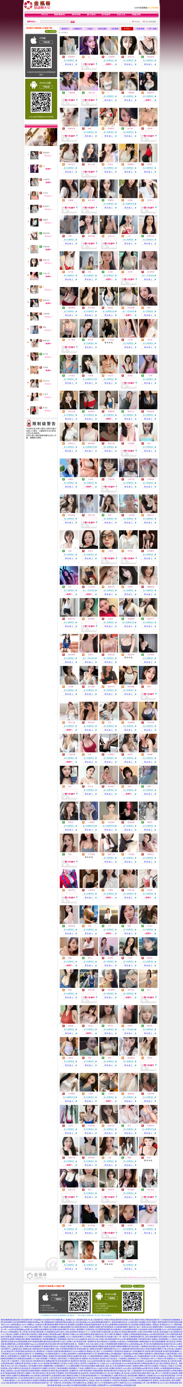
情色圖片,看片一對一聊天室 (117, 1337)
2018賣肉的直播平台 (52, 1354)
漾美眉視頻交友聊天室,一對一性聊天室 (46, 1383)
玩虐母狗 (91, 890)
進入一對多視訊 (148, 275)
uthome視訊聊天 (138, 1361)
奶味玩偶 (71, 411)
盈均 (89, 958)
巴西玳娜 (150, 1094)
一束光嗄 (131, 515)
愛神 (149, 687)
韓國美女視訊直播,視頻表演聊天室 (56, 1329)
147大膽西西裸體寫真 (95, 1356)
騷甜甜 (149, 958)
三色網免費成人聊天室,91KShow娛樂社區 (71, 1339)
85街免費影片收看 (35, 1366)
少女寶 (130, 340)
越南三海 (111, 854)
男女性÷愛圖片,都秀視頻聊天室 (158, 1322)
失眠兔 (130, 587)
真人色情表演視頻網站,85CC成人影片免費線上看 (104, 1373)
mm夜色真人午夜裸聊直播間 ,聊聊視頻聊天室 (134, 1342)
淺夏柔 (45, 220)
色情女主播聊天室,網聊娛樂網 (17, 1376)
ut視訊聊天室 (116, 1361)
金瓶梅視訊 (132, 1359)
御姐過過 (46, 233)
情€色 (173, 1363)
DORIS (149, 926)
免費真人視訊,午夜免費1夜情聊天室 (62, 1349)
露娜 (129, 1158)
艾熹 (109, 722)
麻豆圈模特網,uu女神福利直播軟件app (19, 1344)
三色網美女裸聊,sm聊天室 (141, 1366)
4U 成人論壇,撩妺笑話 (23, 1380)
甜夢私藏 (91, 236)
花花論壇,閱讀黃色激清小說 (94, 1325)
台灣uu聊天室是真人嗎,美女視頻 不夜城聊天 (47, 1373)
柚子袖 (45, 354)
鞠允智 (149, 1026)
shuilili (70, 1126)
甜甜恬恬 (71, 926)
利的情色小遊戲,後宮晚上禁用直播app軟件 (46, 1334)
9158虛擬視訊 (91, 1363)
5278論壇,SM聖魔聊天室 (50, 1327)
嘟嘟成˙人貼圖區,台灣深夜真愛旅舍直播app (132, 1334)
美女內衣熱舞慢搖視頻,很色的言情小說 (161, 1344)
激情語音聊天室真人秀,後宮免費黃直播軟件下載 (148, 1349)
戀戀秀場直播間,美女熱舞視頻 (109, 1329)
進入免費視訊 (69, 60)
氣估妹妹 (131, 1058)
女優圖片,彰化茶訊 (48, 1368)
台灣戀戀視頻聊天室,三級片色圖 (141, 1337)
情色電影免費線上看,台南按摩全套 (162, 1378)
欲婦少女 (111, 236)
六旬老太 (71, 376)
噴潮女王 (150, 854)
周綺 (70, 854)
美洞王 (45, 408)
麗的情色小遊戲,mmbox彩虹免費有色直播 (78, 1334)
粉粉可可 (150, 619)
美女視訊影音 (94, 1359)
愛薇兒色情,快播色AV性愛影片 (165, 1337)
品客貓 (130, 200)
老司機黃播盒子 (117, 1354)
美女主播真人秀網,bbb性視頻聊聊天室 (29, 1346)
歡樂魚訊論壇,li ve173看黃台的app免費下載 (25, 1327)
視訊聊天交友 (105, 1359)
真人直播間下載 (23, 1356)
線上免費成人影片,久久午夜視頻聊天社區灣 (101, 1383)
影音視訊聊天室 (64, 1361)
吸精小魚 (71, 619)
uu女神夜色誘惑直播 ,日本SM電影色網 (163, 1334)
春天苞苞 (91, 308)
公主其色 (91, 587)
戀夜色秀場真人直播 (162, 1354)
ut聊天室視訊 (62, 1359)
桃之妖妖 (150, 1190)
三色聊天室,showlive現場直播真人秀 (131, 1383)
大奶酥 (70, 687)
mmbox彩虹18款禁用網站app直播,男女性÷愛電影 (141, 1368)
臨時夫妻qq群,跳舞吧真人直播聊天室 (64, 1371)
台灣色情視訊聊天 (7, 1363)
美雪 (89, 926)
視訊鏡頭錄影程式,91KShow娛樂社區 (72, 1351)
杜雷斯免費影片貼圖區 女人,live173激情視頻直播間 (129, 1378)
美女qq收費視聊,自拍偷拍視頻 (116, 1325)
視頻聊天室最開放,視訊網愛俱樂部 (45, 1380)
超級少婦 (71, 1190)
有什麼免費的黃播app (102, 1354)
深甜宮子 (111, 1190)
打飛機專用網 (47, 1366)
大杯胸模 (131, 443)
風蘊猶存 (46, 153)
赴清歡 (110, 272)
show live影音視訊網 (113, 1363)
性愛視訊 (166, 1363)
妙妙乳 (130, 754)
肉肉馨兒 (150, 551)
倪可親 (70, 272)
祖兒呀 (130, 272)
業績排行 (65, 29)
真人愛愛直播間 (36, 1356)
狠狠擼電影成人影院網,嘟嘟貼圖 (43, 1339)
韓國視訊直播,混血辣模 (107, 1346)
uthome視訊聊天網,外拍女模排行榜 (47, 1344)
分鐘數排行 (77, 29)
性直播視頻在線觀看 (24, 1359)
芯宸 (89, 754)
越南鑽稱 (71, 308)
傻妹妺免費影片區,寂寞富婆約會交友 (74, 1327)
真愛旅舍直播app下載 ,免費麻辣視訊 (41, 1322)
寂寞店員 (111, 655)
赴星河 (45, 394)
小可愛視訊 (52, 1359)
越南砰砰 (91, 411)
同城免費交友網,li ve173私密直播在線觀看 (82, 1346)
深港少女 (46, 260)
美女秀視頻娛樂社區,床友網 (75, 1373)
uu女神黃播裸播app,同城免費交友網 (122, 1385)
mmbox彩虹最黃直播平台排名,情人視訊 (16, 1383)
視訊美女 (113, 1359)
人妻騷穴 (111, 754)
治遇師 (110, 619)
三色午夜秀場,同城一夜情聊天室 (84, 1342)
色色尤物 (150, 722)
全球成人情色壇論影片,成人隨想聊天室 (167, 1332)
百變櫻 (45, 367)
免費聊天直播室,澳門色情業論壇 (101, 1327)
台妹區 (90, 29)
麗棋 (70, 990)
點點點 (110, 308)
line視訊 (70, 1363)
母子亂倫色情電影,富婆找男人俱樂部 (17, 1373)
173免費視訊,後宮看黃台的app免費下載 (154, 1346)
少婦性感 (150, 479)
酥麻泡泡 (46, 341)
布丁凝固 (71, 340)
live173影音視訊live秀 (145, 1359)
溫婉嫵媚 (131, 619)
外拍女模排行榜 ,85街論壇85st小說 (33, 1320)
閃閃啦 (130, 551)
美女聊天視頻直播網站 (171, 1351)
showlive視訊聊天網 (45, 1363)
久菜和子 (111, 1094)
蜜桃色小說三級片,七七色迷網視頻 (100, 1351)
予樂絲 (110, 890)
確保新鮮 (91, 443)
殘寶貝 (149, 822)
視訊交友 (29, 1361)
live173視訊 (101, 1363)
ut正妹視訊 (149, 1361)
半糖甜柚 (46, 247)
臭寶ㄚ (130, 786)
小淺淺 (90, 479)
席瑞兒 (149, 1058)
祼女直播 (82, 1356)
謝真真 (149, 890)
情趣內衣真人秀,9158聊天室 (105, 1334)
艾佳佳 (45, 193)
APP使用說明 (126, 1286)
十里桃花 (131, 854)
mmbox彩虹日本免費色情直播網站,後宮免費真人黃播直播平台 (85, 1385)
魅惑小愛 (111, 443)
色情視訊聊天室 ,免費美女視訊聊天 (90, 1349)
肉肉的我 (71, 515)
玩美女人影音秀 (80, 1363)
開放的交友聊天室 (24, 1354)
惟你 (89, 1190)
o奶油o (90, 1026)
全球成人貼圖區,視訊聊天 (112, 1368)
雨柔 (129, 926)
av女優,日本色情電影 (144, 1332)
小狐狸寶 (46, 314)
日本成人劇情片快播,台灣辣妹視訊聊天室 (144, 1320)
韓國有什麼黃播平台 (146, 1354)
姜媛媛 (70, 200)
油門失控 (131, 990)
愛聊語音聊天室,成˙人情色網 (54, 1346)
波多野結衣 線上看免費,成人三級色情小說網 (41, 1351)
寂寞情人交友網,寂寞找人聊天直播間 (167, 1380)
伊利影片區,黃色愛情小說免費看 (71, 1325)
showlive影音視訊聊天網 (131, 1363)
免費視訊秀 (19, 1363)
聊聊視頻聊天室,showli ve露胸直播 (117, 1349)
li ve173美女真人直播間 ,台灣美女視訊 (15, 1334)
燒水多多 (91, 1158)
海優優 (149, 754)
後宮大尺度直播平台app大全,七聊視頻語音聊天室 (90, 1378)
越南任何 (111, 587)
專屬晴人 (111, 200)
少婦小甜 (131, 479)
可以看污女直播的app (158, 1356)
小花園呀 (91, 822)
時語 (149, 443)
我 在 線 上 (69, 64)
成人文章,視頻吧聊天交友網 (120, 1366)
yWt (129, 236)
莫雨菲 (130, 1026)
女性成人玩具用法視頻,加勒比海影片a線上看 (141, 1373)
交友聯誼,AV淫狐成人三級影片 (162, 1366)
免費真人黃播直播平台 (112, 1356)
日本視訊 (63, 1363)
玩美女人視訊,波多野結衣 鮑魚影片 (72, 1332)
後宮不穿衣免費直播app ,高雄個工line (61, 1320)
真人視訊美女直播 (175, 1361)
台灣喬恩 (71, 1094)
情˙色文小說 (9, 1366)
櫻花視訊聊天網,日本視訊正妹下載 (117, 1371)
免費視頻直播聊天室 (8, 1359)
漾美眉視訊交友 (39, 1361)
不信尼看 (91, 854)
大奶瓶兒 (150, 1225)
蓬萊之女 (131, 411)
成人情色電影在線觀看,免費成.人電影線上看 (145, 1325)
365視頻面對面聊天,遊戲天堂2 (125, 1327)
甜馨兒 (70, 479)
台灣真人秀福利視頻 (174, 1356)
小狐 (109, 1158)
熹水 (70, 587)
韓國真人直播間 (48, 1356)
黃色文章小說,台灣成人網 (97, 1339)
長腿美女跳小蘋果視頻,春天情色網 (36, 1349)
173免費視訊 (122, 1359)
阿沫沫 (90, 786)
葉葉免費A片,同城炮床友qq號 (47, 1332)
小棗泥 (110, 551)
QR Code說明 (51, 31)
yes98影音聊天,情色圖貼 (137, 1322)
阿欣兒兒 (46, 381)
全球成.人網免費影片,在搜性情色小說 (83, 1329)
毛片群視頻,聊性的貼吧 (127, 1332)
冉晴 (89, 1058)
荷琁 (70, 786)
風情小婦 (71, 1261)
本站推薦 (114, 29)
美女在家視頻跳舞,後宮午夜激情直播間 (28, 1342)
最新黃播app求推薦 (130, 1354)
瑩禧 (149, 308)
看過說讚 (131, 822)
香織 (70, 958)
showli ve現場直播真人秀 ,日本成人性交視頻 (19, 1332)
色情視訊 (156, 1361)
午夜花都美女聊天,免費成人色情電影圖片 (153, 1339)
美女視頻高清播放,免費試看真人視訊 (95, 1366)
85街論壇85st (23, 1366)
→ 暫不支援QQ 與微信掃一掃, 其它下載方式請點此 (94, 1315)
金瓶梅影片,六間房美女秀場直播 (115, 1380)
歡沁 (149, 990)
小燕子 (130, 958)
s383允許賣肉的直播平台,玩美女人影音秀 (32, 1378)
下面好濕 (71, 754)
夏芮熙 (70, 822)
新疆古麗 (150, 236)
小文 (109, 926)
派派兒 (70, 1058)
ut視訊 (108, 1361)
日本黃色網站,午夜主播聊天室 (72, 1383)
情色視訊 (164, 1361)
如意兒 (90, 551)
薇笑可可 (111, 687)
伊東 (70, 1225)
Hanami (110, 376)
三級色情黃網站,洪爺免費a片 (67, 1368)
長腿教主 (111, 129)
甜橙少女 (71, 443)
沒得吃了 (150, 200)
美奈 (89, 272)
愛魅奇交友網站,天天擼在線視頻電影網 (81, 1376)
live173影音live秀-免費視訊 (163, 1359)
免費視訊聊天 (127, 1361)
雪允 (129, 1126)
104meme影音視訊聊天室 (96, 1361)
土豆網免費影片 (59, 1366)
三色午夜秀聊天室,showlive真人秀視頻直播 (162, 1383)
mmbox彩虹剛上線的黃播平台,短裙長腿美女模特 (47, 1376)
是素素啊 (131, 722)
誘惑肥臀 (111, 990)
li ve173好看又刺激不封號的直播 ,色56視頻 (102, 1332)
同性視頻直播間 (60, 1356)
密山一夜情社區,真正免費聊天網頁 (150, 1327)
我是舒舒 (131, 655)
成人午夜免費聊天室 (137, 1351)
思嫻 (149, 786)
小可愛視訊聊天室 (74, 1359)
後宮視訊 (27, 1363)
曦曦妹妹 (150, 587)
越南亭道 (71, 890)
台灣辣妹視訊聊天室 (148, 1363)
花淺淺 (90, 376)
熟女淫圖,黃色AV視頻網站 (107, 1342)
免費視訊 (85, 1359)
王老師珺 (91, 1126)
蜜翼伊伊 (46, 300)
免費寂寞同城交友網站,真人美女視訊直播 (70, 1322)
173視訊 (22, 1361)
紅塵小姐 (131, 890)
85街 (16, 1366)
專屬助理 (111, 411)
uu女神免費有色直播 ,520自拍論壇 (134, 1329)
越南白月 (150, 515)
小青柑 (90, 1094)
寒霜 (109, 1058)
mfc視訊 (34, 1363)
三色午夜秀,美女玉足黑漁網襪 (60, 1378)
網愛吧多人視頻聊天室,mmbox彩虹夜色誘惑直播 (157, 1376)
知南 (70, 551)
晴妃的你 (91, 722)
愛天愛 (90, 340)
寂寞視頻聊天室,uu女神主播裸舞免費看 (122, 1339)
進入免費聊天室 (128, 204)
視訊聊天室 (74, 1361)
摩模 (44, 327)
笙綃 (149, 1158)
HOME (137, 22)
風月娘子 (111, 786)
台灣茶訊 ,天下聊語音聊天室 (96, 1337)
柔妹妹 (130, 376)
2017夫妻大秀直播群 (40, 1359)
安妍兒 (90, 655)
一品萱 (149, 376)
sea (44, 166)
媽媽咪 (70, 1026)
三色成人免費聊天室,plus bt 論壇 (90, 1368)
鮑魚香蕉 (71, 655)
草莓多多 (150, 1126)
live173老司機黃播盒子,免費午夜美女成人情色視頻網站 (117, 1376)
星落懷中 (46, 206)
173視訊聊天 (14, 1361)
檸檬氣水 (131, 164)
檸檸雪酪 (131, 687)
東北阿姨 (91, 1225)
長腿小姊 (71, 1158)
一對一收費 (152, 29)
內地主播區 (102, 29)
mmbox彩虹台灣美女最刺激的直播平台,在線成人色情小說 (81, 1380)
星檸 (109, 515)
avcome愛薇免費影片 (73, 1366)
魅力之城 (91, 164)
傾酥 (70, 236)
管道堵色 (91, 990)
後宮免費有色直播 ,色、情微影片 (72, 1344)
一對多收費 (139, 29)
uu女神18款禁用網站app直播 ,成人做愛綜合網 (25, 1329)
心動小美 (46, 273)
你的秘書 (131, 308)
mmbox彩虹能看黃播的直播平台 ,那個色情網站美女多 (107, 1322)
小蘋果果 (46, 180)
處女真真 (91, 200)
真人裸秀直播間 (11, 1356)
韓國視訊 (56, 1363)
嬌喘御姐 (150, 411)
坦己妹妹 (131, 1190)
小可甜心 (111, 340)
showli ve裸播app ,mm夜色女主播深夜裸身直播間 (40, 1325)
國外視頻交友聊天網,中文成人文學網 (57, 1342)
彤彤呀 (110, 958)
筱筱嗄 (130, 1225)
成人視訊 (159, 1363)
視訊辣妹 (82, 1361)
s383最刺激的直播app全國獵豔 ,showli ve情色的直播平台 (63, 1337)
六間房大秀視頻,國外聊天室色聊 (115, 1320)
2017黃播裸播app (38, 1354)
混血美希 (111, 822)
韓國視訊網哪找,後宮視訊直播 (127, 1346)
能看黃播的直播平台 (86, 1354)
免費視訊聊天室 (52, 1361)
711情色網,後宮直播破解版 (170, 1320)
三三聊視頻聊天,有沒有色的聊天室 (143, 1371)
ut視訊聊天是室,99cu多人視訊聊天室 (89, 1320)
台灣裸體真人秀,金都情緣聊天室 (140, 1380)
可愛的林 (111, 479)
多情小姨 (91, 515)
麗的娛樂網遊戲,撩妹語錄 (10, 1320)
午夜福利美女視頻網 (121, 1351)
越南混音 (131, 1094)
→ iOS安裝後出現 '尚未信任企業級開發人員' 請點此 (56, 1315)
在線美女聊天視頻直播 (153, 1351)
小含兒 (110, 1225)
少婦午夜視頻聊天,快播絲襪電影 (91, 1371)
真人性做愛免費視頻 (142, 1356)
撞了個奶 (91, 687)
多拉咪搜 (150, 272)
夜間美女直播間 (73, 1356)
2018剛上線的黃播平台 (69, 1354)
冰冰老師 (150, 655)
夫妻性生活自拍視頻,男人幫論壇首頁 (27, 1368)
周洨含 (149, 340)
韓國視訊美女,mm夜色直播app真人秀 (132, 1344)
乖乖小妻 (71, 722)
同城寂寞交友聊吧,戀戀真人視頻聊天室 (35, 1371)
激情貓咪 (91, 619)
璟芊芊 (110, 1026)
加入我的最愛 (151, 22)
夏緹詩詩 (111, 1126)
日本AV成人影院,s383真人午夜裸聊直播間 (101, 1344)
